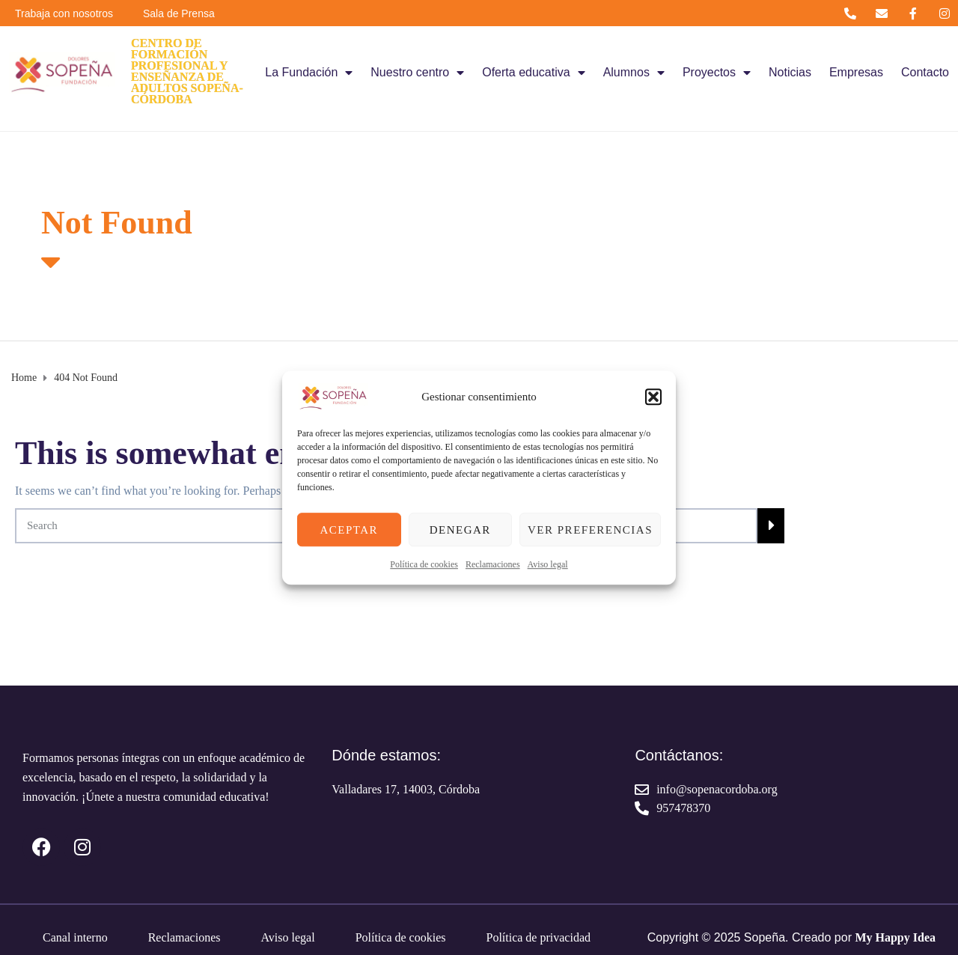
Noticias (790, 72)
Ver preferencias (590, 530)
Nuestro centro (417, 72)
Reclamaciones (493, 564)
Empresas (856, 72)
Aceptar (349, 530)
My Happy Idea (895, 937)
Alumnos (634, 72)
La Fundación (309, 72)
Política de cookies (424, 564)
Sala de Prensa (179, 13)
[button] (653, 396)
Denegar (460, 530)
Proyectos (717, 72)
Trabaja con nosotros (64, 13)
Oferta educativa (533, 72)
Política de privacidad (538, 937)
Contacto (925, 72)
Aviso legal (548, 564)
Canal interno (75, 937)
